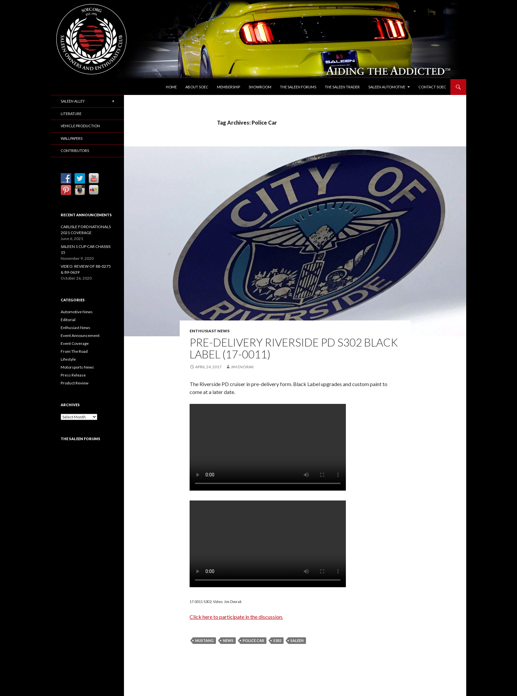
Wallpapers (71, 138)
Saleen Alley (73, 101)
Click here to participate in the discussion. (236, 617)
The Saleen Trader (342, 87)
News (228, 640)
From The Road (74, 351)
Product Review (74, 382)
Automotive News (77, 311)
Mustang (204, 640)
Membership (228, 87)
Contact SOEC (432, 87)
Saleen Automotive (386, 87)
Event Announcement (80, 335)
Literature (71, 113)
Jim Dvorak (242, 366)
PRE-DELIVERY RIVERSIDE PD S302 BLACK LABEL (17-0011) (294, 348)
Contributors (75, 150)
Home (171, 87)
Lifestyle (68, 359)
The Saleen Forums (298, 87)
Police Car (253, 640)
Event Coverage (75, 343)
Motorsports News (77, 367)
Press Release (73, 375)
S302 (277, 640)
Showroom (260, 87)
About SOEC (196, 87)
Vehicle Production (80, 126)
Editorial (68, 319)
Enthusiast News (209, 330)
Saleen (297, 640)
